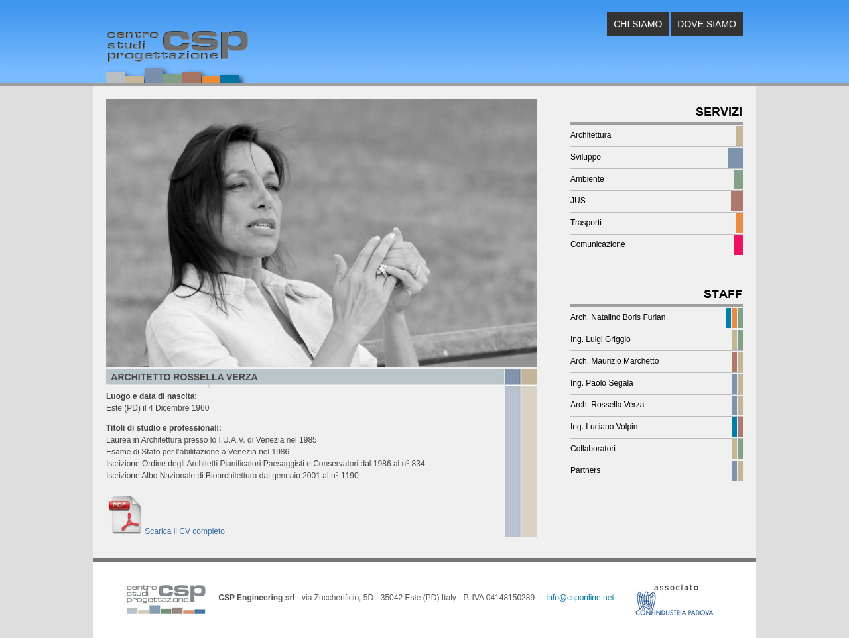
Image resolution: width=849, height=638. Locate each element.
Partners (585, 470)
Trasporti (586, 222)
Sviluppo (585, 157)
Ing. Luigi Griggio (600, 339)
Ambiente (587, 179)
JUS (578, 200)
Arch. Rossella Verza (607, 404)
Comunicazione (597, 244)
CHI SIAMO (638, 24)
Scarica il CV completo (165, 531)
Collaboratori (593, 448)
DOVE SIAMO (706, 24)
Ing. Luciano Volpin (603, 426)
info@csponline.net (580, 597)
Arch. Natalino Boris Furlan (617, 317)
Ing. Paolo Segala (601, 383)
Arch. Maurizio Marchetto (614, 361)
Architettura (590, 135)
